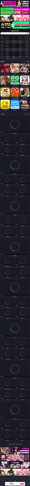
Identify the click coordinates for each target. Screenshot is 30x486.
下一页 (17, 444)
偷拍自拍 (13, 44)
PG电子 (7, 36)
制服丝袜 (7, 46)
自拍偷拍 (13, 40)
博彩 (2, 37)
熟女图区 (20, 50)
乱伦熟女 (20, 46)
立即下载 (22, 483)
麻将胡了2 (7, 38)
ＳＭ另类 (26, 42)
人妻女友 (20, 52)
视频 (2, 41)
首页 (10, 444)
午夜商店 (13, 56)
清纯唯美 (13, 50)
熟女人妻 (7, 42)
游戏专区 (26, 36)
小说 (2, 53)
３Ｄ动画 (26, 40)
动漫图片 (26, 48)
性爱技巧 (26, 54)
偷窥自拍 (7, 48)
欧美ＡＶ (20, 40)
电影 (2, 45)
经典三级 (13, 46)
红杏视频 (7, 58)
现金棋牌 (20, 38)
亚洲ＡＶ (7, 40)
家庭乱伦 (13, 52)
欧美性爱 (26, 44)
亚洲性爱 (7, 44)
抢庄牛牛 (26, 38)
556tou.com (15, 31)
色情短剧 (13, 58)
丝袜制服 (13, 42)
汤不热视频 (27, 56)
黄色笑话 (20, 54)
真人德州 (13, 36)
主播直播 (20, 42)
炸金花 (14, 38)
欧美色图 (20, 48)
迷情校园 (7, 54)
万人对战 (20, 36)
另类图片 (26, 50)
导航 (2, 57)
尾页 (20, 444)
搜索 (27, 33)
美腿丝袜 (7, 50)
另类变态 (26, 46)
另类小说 (13, 54)
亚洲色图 (13, 48)
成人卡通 (20, 44)
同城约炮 (7, 56)
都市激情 (7, 52)
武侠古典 (26, 52)
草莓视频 (20, 56)
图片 (2, 49)
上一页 (13, 444)
